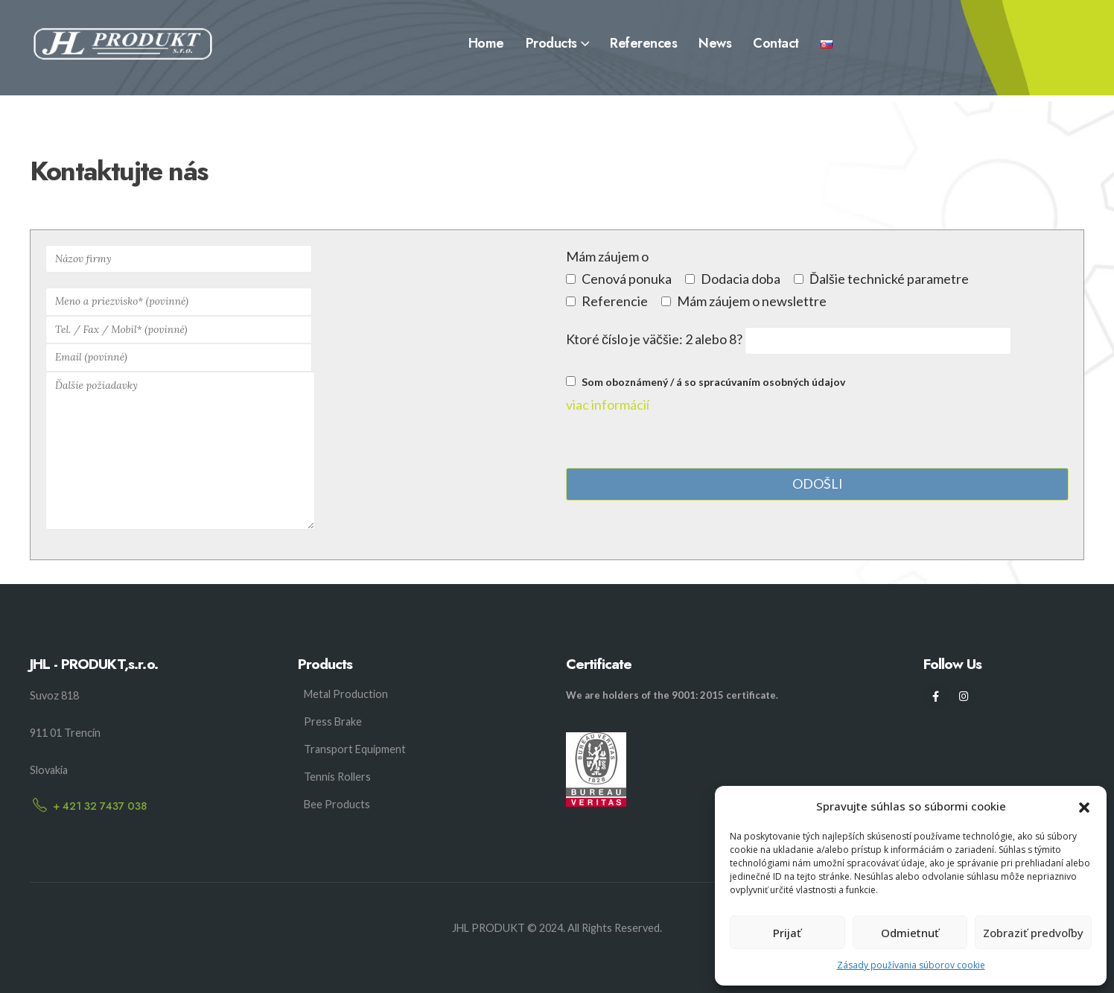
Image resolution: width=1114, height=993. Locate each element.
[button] (1084, 806)
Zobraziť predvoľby (1033, 932)
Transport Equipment (355, 749)
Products (551, 43)
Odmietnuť (910, 932)
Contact (776, 43)
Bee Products (337, 804)
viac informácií (607, 404)
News (714, 43)
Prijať (787, 932)
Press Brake (333, 721)
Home (486, 43)
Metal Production (346, 694)
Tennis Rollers (337, 776)
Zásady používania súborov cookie (911, 965)
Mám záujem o (607, 256)
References (643, 43)
